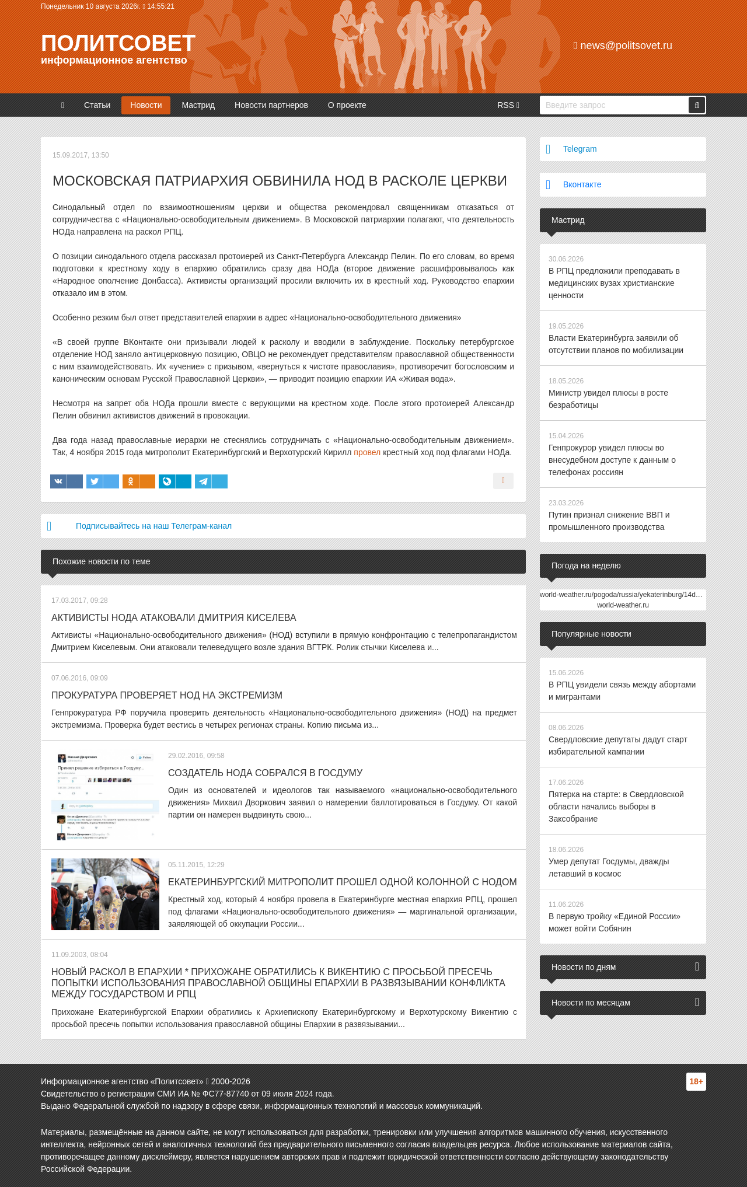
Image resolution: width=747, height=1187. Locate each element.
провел (367, 452)
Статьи (102, 105)
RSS (506, 105)
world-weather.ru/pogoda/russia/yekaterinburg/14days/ (624, 595)
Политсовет (118, 43)
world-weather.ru (623, 605)
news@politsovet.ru (622, 45)
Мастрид (202, 105)
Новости (150, 105)
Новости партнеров (276, 105)
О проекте (352, 105)
